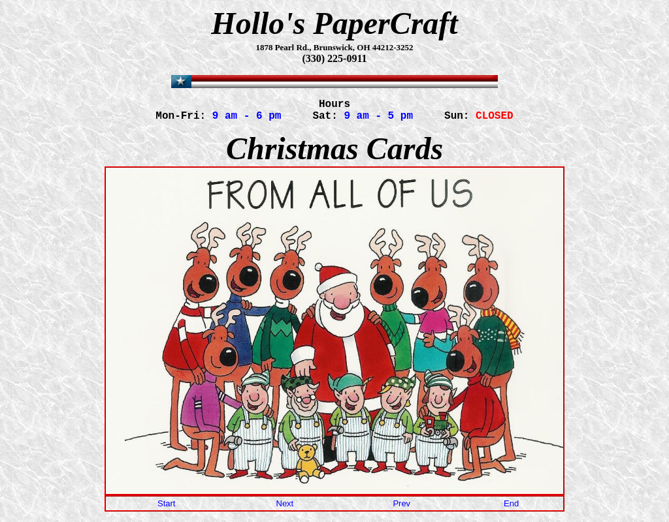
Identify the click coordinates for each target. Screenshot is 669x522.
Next (285, 509)
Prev (401, 509)
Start (166, 509)
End (511, 509)
